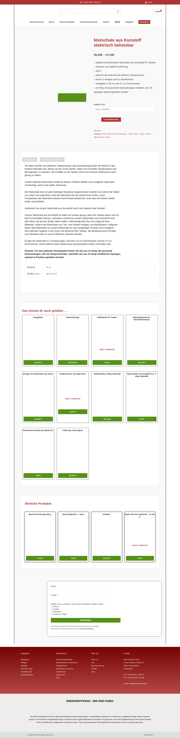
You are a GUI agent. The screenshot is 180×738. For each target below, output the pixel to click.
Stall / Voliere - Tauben (138, 134)
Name (53, 589)
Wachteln (56, 614)
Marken (106, 22)
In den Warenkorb (112, 120)
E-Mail (54, 598)
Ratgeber (129, 22)
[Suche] (117, 11)
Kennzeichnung (37, 22)
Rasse (51, 22)
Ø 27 (55, 275)
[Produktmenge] (97, 120)
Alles (104, 134)
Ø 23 (49, 275)
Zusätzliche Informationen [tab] (62, 160)
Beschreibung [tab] (32, 160)
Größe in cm (99, 104)
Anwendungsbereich (89, 22)
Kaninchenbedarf (67, 22)
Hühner (55, 609)
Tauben (151, 134)
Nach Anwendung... (122, 134)
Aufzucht (110, 134)
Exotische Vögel (59, 617)
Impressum (148, 735)
